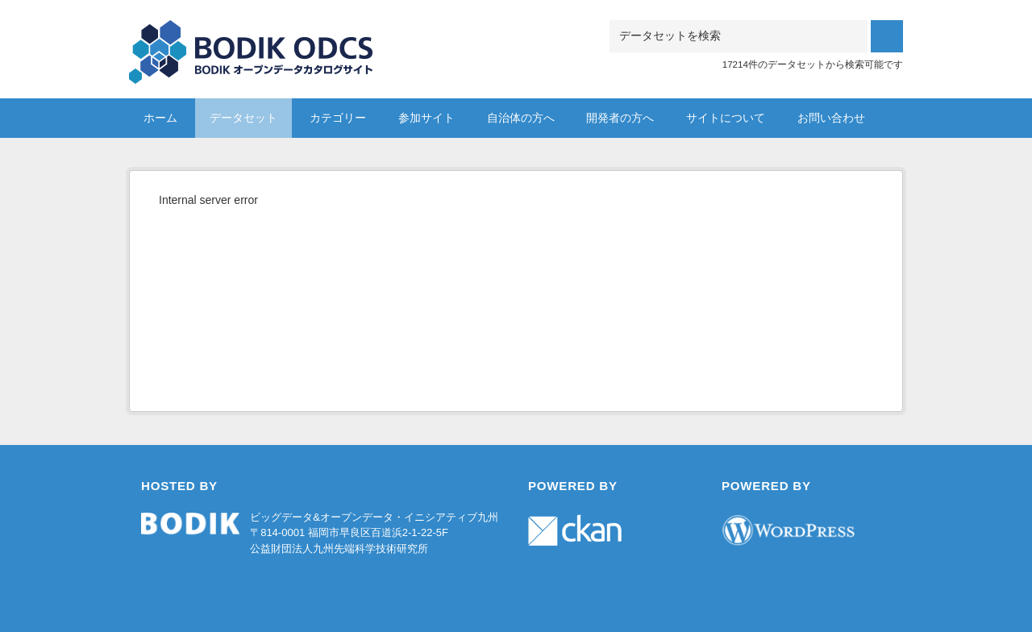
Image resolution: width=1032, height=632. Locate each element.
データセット (243, 117)
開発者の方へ (620, 117)
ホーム (160, 117)
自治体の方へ (521, 117)
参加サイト (426, 117)
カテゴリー (338, 117)
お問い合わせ (831, 117)
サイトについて (725, 117)
